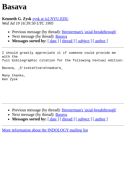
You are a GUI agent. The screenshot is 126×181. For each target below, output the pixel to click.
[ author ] (100, 41)
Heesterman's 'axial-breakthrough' (89, 32)
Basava (61, 36)
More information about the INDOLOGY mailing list (45, 140)
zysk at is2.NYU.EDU (50, 19)
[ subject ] (84, 41)
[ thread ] (67, 41)
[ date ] (53, 41)
